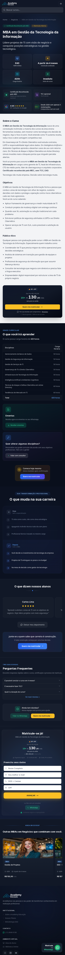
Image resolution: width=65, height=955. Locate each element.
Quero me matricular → (32, 476)
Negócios (14, 20)
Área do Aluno (9, 943)
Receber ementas (16, 425)
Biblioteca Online (10, 947)
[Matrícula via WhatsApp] (52, 947)
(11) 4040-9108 (10, 932)
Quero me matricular (32, 307)
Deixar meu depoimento (32, 624)
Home (5, 20)
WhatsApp (32, 807)
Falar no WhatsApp (20, 716)
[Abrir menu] (61, 3)
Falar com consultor (17, 455)
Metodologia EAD (10, 922)
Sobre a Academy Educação (14, 914)
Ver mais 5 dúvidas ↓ (32, 697)
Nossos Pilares (9, 918)
